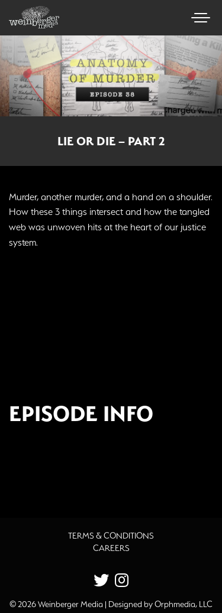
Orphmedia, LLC (184, 604)
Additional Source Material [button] (86, 471)
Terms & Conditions (111, 535)
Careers (111, 548)
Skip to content (40, 54)
